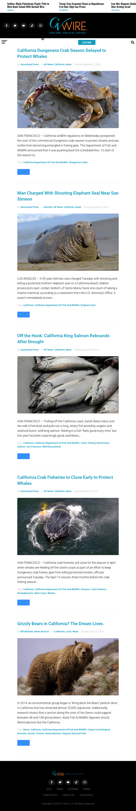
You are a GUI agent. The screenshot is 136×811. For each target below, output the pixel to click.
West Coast (40, 593)
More (23, 172)
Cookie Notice (86, 795)
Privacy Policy (50, 795)
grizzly (31, 733)
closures (85, 589)
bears (26, 729)
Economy (65, 10)
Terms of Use (68, 795)
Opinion (86, 789)
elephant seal (88, 305)
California (59, 64)
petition (40, 733)
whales (51, 593)
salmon (21, 446)
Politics (117, 10)
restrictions (103, 443)
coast (84, 443)
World (12, 10)
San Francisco (33, 446)
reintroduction (53, 733)
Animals (48, 207)
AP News (48, 64)
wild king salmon (51, 446)
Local (68, 631)
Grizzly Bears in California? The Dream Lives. (60, 623)
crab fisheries (98, 589)
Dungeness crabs (78, 162)
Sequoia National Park (74, 733)
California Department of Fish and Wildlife (45, 162)
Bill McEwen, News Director (34, 631)
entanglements (25, 593)
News (68, 64)
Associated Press (29, 64)
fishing (92, 443)
